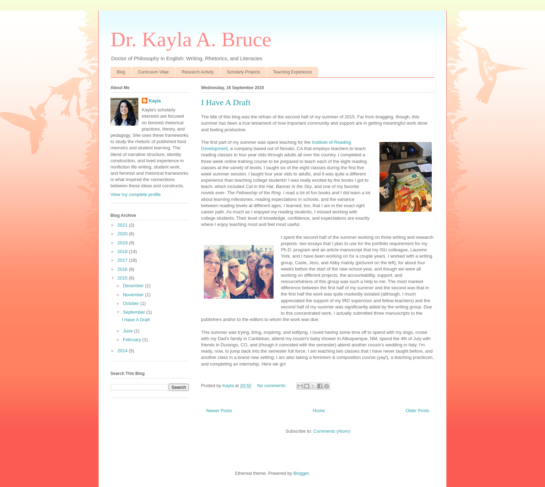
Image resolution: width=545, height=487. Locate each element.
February (133, 339)
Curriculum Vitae (153, 72)
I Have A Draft (226, 102)
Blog (121, 72)
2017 (123, 260)
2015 (123, 278)
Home (319, 410)
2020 (123, 233)
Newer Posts (219, 410)
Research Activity (198, 72)
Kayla (155, 100)
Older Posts (417, 410)
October (131, 303)
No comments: (272, 385)
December (134, 285)
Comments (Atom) (331, 431)
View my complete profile (135, 194)
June (128, 330)
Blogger (301, 473)
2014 (123, 350)
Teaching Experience (292, 72)
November (134, 294)
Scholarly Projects (243, 72)
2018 (123, 251)
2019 (123, 242)
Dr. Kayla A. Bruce (190, 39)
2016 (123, 269)
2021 (123, 225)
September (134, 312)
